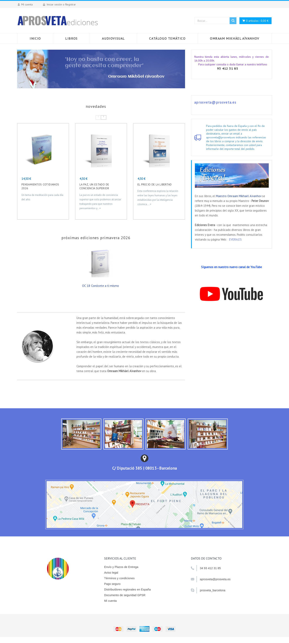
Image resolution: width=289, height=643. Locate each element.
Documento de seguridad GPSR (125, 595)
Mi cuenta (110, 600)
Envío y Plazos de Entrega (121, 567)
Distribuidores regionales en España (127, 589)
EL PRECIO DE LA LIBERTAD (154, 184)
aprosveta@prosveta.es (215, 102)
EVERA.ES (235, 239)
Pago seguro (112, 583)
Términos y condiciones (119, 578)
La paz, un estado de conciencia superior (94, 186)
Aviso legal (111, 572)
